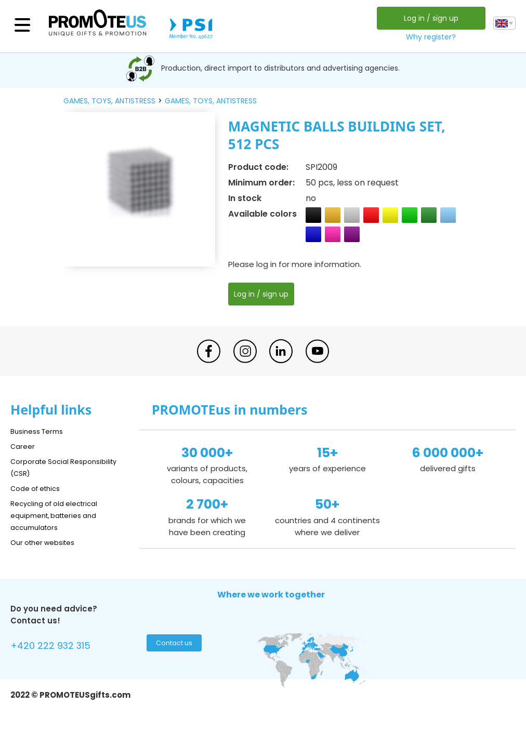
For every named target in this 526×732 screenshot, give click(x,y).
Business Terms (40, 430)
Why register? (428, 37)
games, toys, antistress (109, 101)
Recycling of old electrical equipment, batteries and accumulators (60, 515)
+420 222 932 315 (56, 647)
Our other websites (47, 542)
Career (23, 446)
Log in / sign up (428, 18)
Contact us (172, 646)
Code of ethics (39, 488)
